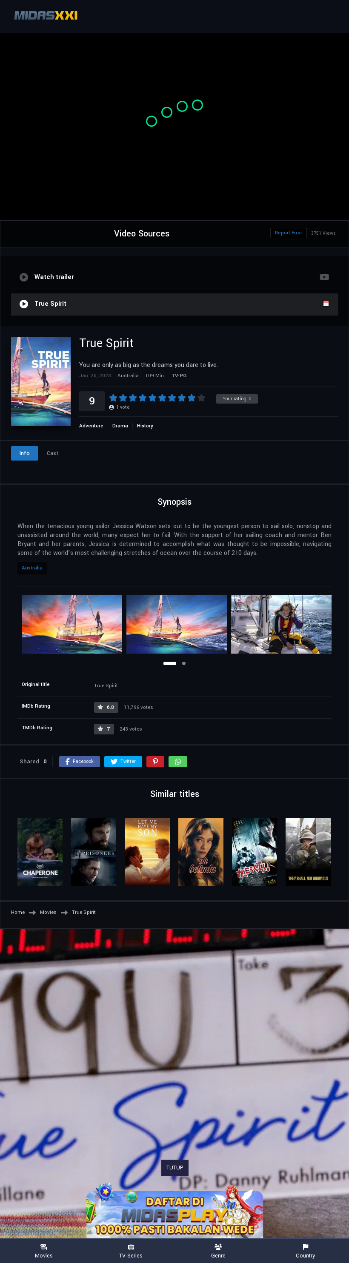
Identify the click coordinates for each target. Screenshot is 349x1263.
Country (305, 1251)
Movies (43, 1251)
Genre (218, 1251)
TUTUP (174, 1168)
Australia (32, 568)
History (145, 426)
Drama (120, 426)
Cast (53, 453)
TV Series (130, 1251)
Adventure (91, 426)
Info (25, 453)
